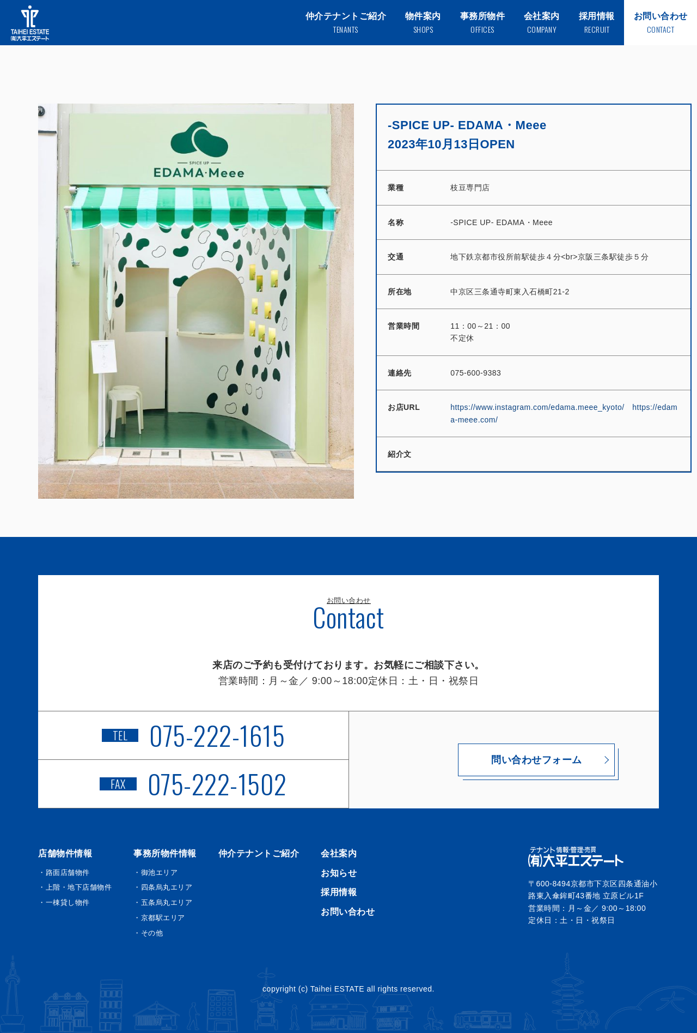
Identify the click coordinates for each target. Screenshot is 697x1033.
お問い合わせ (348, 911)
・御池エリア (155, 872)
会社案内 (339, 853)
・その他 (148, 933)
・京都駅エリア (159, 918)
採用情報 (339, 892)
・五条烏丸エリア (162, 902)
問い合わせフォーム (503, 759)
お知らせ (339, 873)
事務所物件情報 (165, 853)
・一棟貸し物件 (64, 902)
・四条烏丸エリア (162, 887)
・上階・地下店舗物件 (75, 887)
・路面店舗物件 (64, 872)
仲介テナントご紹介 (258, 853)
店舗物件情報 (65, 853)
